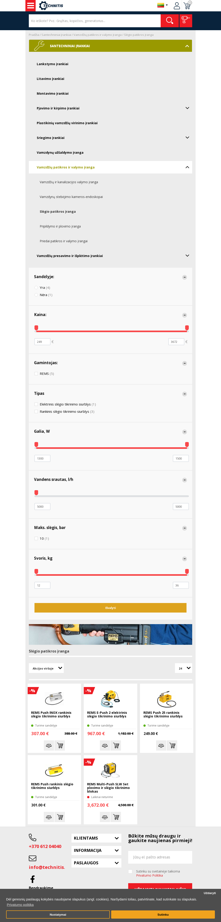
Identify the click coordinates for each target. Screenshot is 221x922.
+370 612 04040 (45, 846)
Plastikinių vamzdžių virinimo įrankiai (67, 123)
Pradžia (34, 35)
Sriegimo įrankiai (114, 137)
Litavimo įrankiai (50, 79)
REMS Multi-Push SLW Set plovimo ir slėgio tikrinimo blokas (108, 787)
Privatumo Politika (149, 875)
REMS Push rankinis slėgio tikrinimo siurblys (52, 786)
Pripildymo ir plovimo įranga (60, 226)
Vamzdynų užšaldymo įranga (60, 152)
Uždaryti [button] (210, 893)
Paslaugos (86, 862)
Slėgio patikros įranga (139, 35)
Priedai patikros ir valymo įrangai (64, 241)
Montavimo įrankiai (53, 93)
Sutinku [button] (163, 914)
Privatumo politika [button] (20, 905)
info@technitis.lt (49, 867)
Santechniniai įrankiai (56, 35)
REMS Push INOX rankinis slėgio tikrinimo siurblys (51, 714)
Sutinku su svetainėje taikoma (158, 873)
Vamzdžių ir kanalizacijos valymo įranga (69, 182)
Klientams (86, 838)
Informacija (87, 850)
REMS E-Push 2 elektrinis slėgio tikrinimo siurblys (107, 714)
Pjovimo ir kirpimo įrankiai (114, 108)
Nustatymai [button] (58, 914)
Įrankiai (30, 5)
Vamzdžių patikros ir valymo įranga (98, 35)
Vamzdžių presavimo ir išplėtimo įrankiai (114, 255)
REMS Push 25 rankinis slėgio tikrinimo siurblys (163, 714)
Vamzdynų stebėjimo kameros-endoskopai (71, 197)
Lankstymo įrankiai (52, 64)
